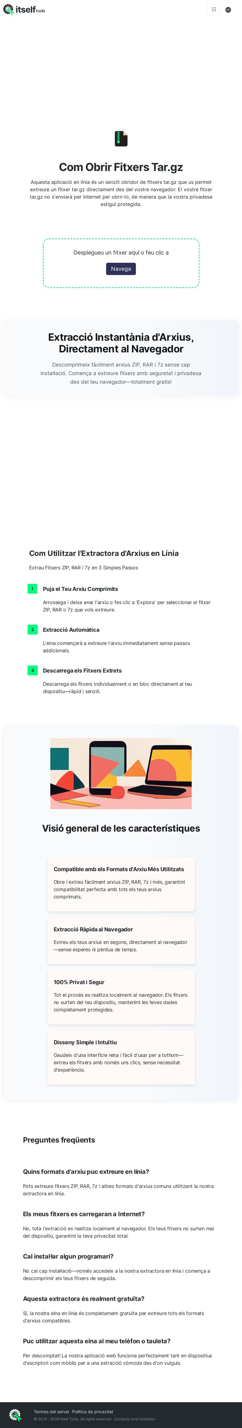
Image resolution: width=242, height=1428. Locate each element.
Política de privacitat (92, 1411)
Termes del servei (51, 1411)
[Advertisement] (121, 64)
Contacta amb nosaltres (134, 1419)
